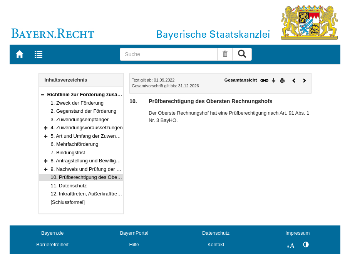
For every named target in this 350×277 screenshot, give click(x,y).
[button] (42, 94)
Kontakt (216, 244)
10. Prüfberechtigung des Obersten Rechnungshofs (107, 177)
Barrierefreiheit (52, 244)
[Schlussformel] (68, 202)
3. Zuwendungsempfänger (80, 119)
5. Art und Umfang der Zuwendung (89, 136)
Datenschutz (215, 233)
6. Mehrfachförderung (75, 144)
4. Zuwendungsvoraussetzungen (87, 127)
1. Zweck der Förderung (77, 103)
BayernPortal (134, 233)
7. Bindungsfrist (68, 152)
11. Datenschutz (69, 186)
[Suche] (169, 54)
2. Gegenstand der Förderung (84, 111)
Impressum (297, 233)
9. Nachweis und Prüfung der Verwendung (97, 169)
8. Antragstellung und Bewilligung (87, 161)
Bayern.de (52, 233)
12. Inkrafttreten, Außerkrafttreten (87, 194)
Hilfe (134, 244)
